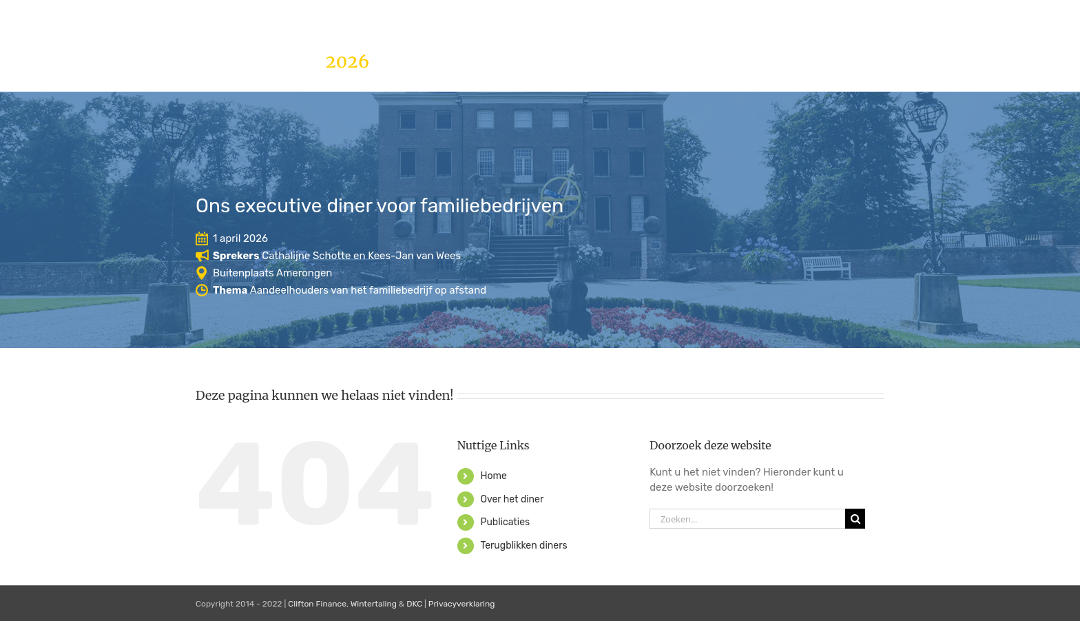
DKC (414, 604)
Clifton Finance (317, 604)
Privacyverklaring (461, 604)
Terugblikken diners (523, 545)
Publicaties (505, 522)
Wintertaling (374, 604)
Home (493, 476)
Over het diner (511, 499)
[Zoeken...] (747, 519)
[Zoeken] (855, 519)
